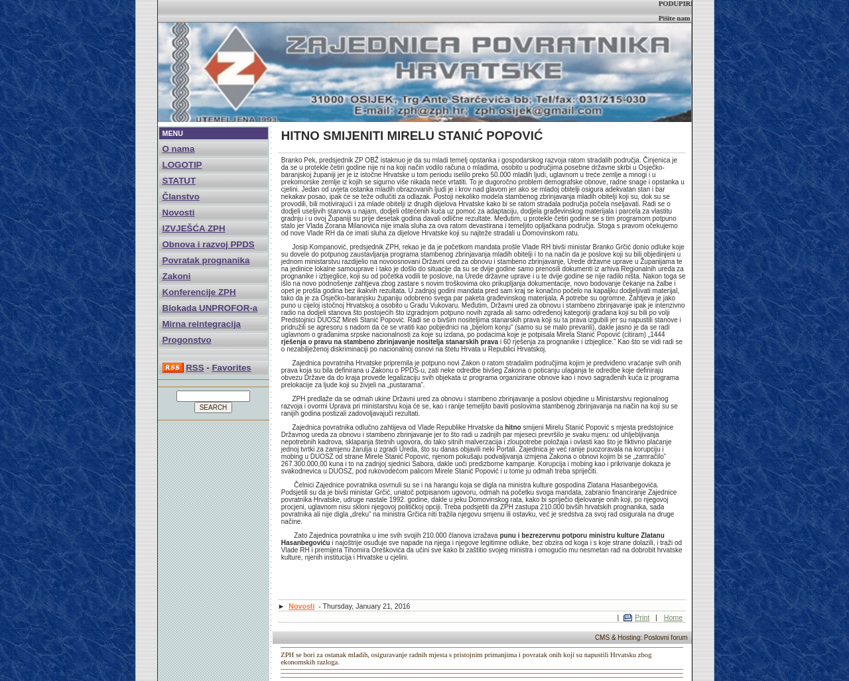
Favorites (231, 368)
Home (673, 617)
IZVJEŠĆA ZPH (194, 228)
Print (642, 617)
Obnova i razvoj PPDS (209, 244)
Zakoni (177, 276)
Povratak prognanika (206, 260)
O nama (179, 149)
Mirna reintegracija (202, 324)
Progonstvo (187, 340)
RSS (195, 368)
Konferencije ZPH (199, 292)
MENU (173, 133)
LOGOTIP (182, 165)
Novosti (179, 212)
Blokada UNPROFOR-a (210, 308)
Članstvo (181, 197)
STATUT (179, 181)
